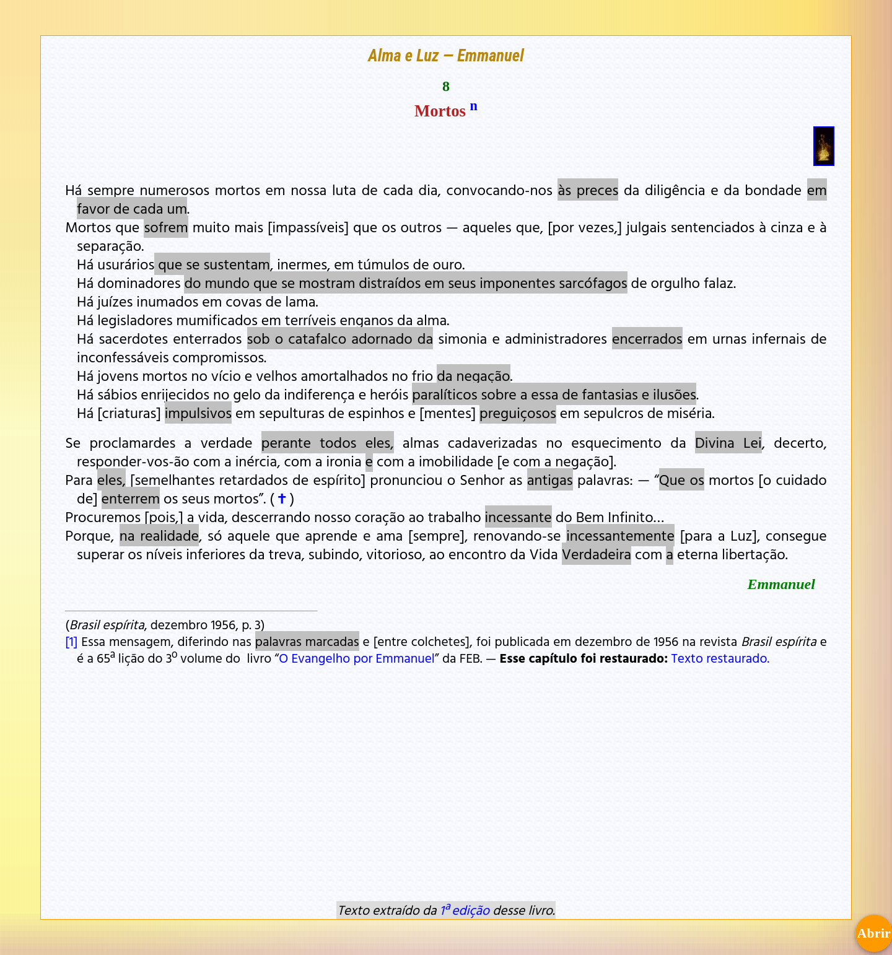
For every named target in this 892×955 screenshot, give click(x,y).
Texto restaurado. (720, 658)
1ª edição (464, 910)
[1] (71, 641)
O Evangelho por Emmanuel (357, 658)
